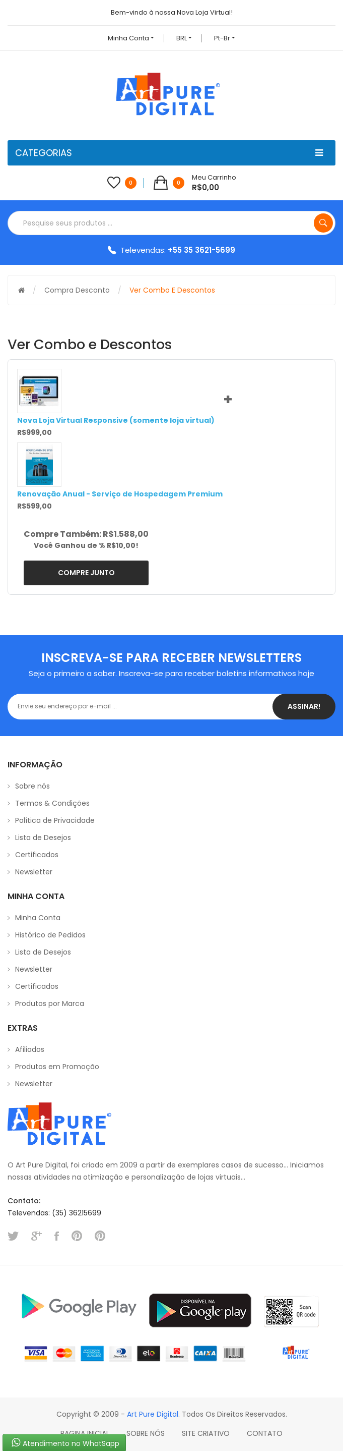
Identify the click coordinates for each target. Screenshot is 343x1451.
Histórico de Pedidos (50, 935)
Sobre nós (32, 786)
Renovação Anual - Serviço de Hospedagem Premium (120, 494)
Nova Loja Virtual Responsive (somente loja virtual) (116, 420)
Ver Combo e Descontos (172, 290)
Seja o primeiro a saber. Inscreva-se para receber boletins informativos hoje (171, 673)
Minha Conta (37, 918)
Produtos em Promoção (57, 1067)
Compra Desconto (77, 290)
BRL (184, 38)
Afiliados (29, 1049)
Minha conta (131, 38)
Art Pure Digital (152, 1414)
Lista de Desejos (43, 837)
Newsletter (33, 872)
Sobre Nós (145, 1433)
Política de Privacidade (55, 820)
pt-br (224, 38)
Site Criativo (206, 1433)
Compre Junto (86, 573)
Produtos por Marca (49, 1003)
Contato (265, 1433)
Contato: (24, 1201)
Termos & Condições (52, 803)
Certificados (36, 855)
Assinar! (304, 706)
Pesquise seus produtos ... (323, 223)
